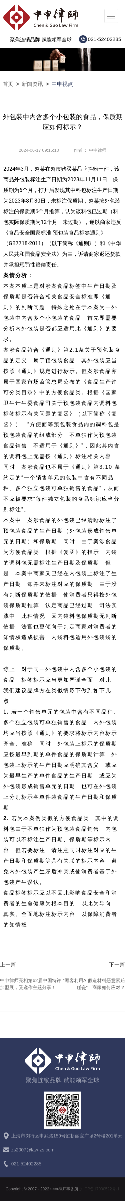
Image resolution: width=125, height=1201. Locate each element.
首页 (8, 84)
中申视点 (62, 84)
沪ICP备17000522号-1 (99, 1189)
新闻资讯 (32, 84)
